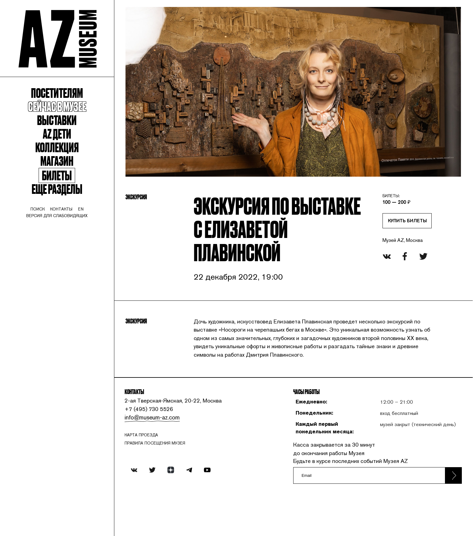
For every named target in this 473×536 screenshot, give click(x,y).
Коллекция (59, 153)
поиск (39, 218)
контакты (63, 218)
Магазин (59, 167)
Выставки (59, 124)
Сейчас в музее (59, 110)
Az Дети (59, 139)
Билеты (59, 182)
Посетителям (59, 96)
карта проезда (147, 466)
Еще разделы (59, 197)
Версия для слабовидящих (59, 225)
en (84, 218)
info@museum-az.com (157, 449)
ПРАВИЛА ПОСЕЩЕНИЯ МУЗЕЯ (161, 475)
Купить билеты (403, 220)
